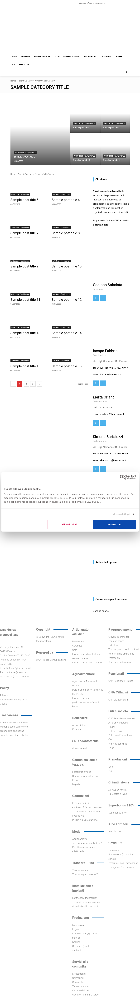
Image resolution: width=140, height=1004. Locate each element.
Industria (113, 645)
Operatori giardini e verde (85, 994)
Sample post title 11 (22, 298)
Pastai (75, 685)
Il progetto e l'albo (117, 793)
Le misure (113, 850)
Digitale (76, 784)
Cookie (3, 703)
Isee (110, 766)
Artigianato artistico (80, 632)
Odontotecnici (79, 748)
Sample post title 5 (21, 199)
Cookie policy (58, 497)
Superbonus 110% (121, 805)
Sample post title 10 (64, 265)
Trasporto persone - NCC (85, 874)
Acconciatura (79, 725)
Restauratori (78, 641)
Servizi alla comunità (80, 964)
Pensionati (116, 673)
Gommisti (77, 982)
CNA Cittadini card (118, 699)
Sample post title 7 (21, 232)
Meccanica (78, 925)
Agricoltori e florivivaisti (84, 681)
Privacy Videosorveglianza (14, 699)
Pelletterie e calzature (83, 847)
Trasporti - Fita (83, 863)
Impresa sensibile (117, 743)
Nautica (76, 942)
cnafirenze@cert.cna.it (16, 672)
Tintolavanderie (80, 986)
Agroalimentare (83, 674)
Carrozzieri (78, 978)
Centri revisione (80, 990)
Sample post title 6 (63, 199)
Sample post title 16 (64, 363)
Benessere (80, 718)
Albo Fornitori (118, 824)
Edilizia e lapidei (80, 803)
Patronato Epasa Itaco (120, 735)
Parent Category (25, 80)
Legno (75, 929)
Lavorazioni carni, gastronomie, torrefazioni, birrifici (85, 702)
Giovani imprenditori (119, 636)
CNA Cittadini (118, 692)
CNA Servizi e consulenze (121, 718)
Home (13, 80)
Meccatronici (79, 973)
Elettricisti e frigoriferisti (84, 897)
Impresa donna (116, 641)
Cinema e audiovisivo (119, 662)
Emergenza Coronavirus (121, 867)
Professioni (114, 657)
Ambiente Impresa (106, 562)
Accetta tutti (114, 524)
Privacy (4, 695)
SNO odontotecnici (86, 741)
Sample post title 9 (21, 265)
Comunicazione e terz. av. (84, 762)
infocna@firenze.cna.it (19, 668)
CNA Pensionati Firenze (120, 680)
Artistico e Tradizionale (25, 153)
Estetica (76, 729)
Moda (76, 831)
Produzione (80, 918)
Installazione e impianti (82, 888)
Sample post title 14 (64, 330)
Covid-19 (115, 843)
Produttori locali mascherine (123, 863)
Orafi (74, 649)
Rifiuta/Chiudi (69, 524)
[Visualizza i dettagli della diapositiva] (111, 580)
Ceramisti (77, 645)
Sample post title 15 (22, 363)
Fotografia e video (81, 771)
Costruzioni (80, 796)
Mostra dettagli (121, 514)
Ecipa (111, 747)
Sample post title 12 (64, 298)
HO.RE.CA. (77, 693)
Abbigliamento (80, 838)
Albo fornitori (115, 831)
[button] (126, 72)
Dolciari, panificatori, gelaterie (87, 689)
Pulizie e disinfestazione (85, 820)
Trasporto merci (80, 870)
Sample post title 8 (63, 232)
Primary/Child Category (44, 80)
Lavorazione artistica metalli (87, 662)
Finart (111, 726)
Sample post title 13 (22, 330)
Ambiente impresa (118, 722)
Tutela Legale (115, 731)
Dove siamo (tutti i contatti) (14, 676)
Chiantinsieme (118, 782)
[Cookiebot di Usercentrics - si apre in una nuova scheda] (122, 477)
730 (110, 770)
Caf (110, 739)
